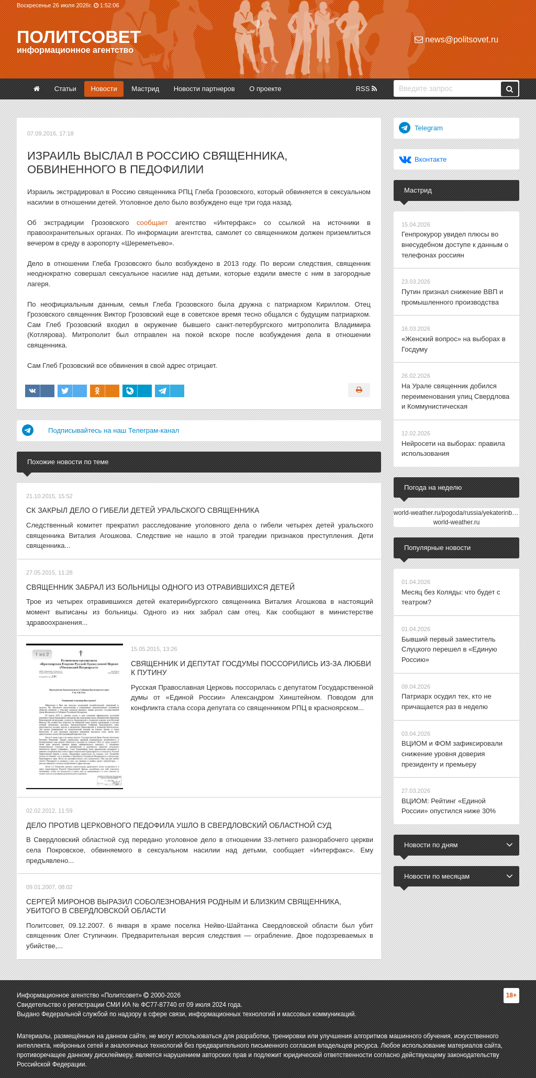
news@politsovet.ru (456, 39)
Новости (104, 89)
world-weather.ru (456, 521)
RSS (366, 89)
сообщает (152, 223)
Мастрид (145, 89)
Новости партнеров (204, 89)
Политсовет (79, 37)
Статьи (65, 89)
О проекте (265, 89)
